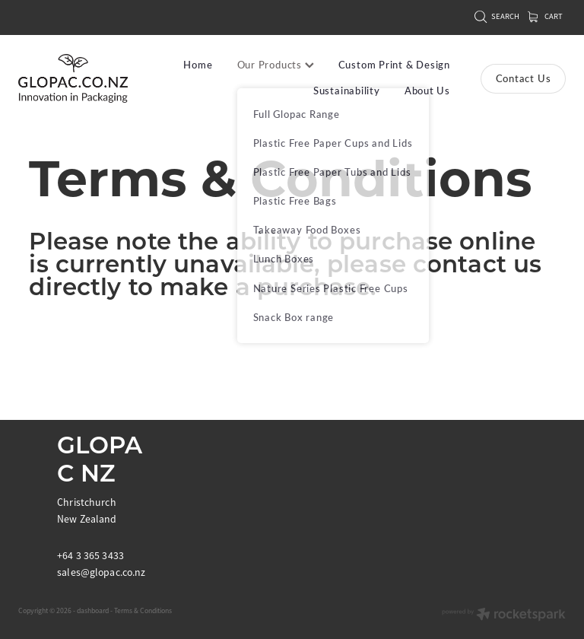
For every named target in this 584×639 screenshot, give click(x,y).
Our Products (275, 65)
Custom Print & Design (394, 65)
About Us (427, 90)
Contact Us (523, 78)
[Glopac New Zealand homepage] (73, 78)
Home (197, 65)
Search (496, 16)
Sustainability (346, 90)
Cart (545, 16)
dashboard (93, 610)
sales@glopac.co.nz (101, 572)
